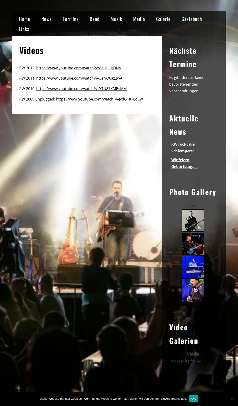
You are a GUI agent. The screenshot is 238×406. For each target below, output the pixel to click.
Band (94, 18)
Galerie (163, 18)
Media (139, 18)
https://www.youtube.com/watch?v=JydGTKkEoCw (99, 99)
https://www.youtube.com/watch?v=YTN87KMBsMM (81, 88)
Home (24, 18)
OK (194, 398)
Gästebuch (192, 18)
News (46, 18)
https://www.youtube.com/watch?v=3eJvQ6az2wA (79, 78)
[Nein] (232, 398)
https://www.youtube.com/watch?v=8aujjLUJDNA (78, 67)
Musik (116, 18)
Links (24, 28)
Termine (71, 18)
